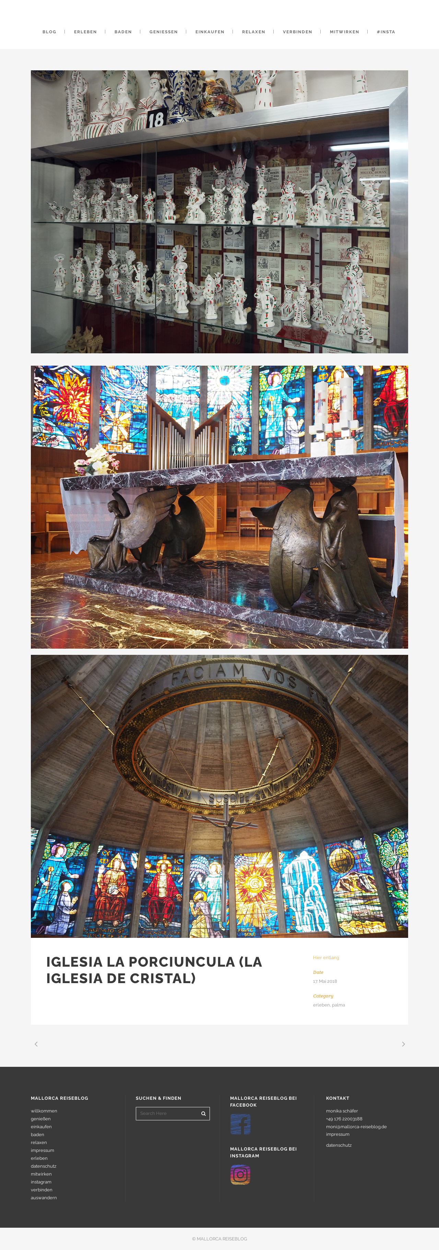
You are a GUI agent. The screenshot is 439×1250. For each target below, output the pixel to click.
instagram (41, 1181)
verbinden (41, 1189)
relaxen (39, 1142)
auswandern (44, 1197)
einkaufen (41, 1126)
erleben (39, 1158)
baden (37, 1134)
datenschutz (43, 1166)
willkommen (44, 1110)
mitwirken (41, 1174)
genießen (41, 1118)
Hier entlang (326, 957)
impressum (42, 1150)
